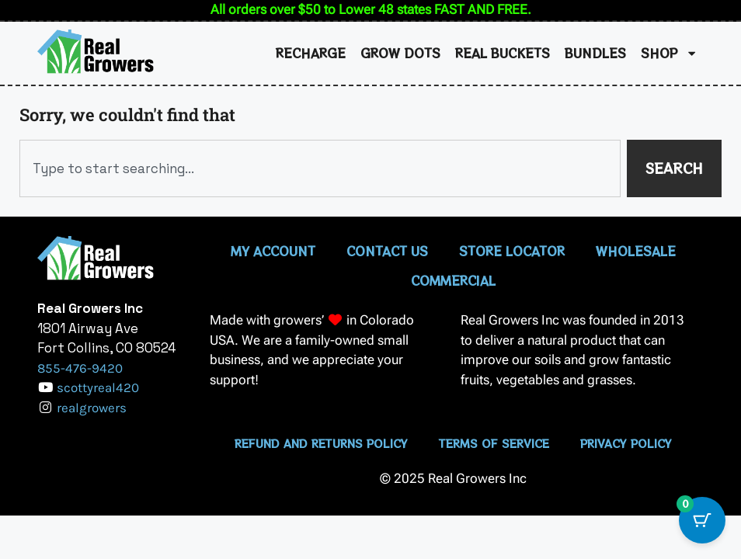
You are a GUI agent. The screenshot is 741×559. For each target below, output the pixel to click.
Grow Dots (400, 52)
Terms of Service (494, 443)
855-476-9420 (80, 368)
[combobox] (320, 168)
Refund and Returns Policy (321, 443)
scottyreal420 (98, 387)
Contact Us (387, 250)
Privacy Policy (626, 443)
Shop (669, 52)
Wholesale (636, 250)
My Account (273, 250)
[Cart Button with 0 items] (702, 520)
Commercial (453, 280)
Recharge (311, 52)
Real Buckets (502, 52)
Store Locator (512, 250)
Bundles (595, 52)
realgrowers (92, 407)
